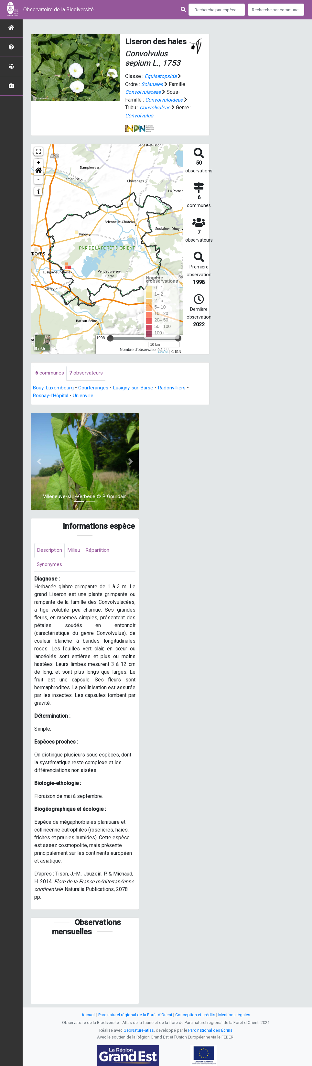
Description (50, 550)
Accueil (88, 1014)
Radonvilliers (174, 387)
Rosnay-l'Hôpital (51, 395)
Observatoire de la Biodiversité (58, 9)
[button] (38, 171)
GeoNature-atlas (139, 1030)
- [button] (38, 179)
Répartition (99, 550)
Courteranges (94, 387)
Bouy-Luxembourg (53, 387)
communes (49, 372)
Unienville (85, 395)
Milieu (75, 550)
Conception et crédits (195, 1014)
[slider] (110, 337)
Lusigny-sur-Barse (134, 387)
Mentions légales (234, 1014)
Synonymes (50, 564)
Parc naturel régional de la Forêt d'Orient (135, 1014)
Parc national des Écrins (210, 1030)
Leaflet (163, 351)
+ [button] (38, 162)
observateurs (87, 372)
